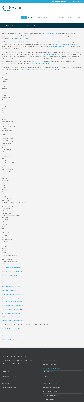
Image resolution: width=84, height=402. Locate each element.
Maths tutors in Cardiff (53, 69)
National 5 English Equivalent (12, 364)
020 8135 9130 (78, 1)
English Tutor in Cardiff (51, 357)
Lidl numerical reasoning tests (11, 290)
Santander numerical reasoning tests (13, 309)
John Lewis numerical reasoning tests (13, 294)
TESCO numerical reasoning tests (12, 317)
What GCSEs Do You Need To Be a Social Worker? (18, 360)
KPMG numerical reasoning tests (12, 302)
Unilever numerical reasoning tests (12, 321)
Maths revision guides (9, 388)
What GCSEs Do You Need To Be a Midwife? (16, 356)
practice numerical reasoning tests (64, 44)
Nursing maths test (8, 339)
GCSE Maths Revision (50, 391)
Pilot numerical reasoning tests (11, 328)
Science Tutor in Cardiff (51, 361)
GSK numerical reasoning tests (11, 286)
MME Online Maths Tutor (51, 384)
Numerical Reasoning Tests (49, 34)
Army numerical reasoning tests (11, 332)
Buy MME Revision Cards (51, 395)
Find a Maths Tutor (50, 399)
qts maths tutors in (42, 63)
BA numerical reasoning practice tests (13, 279)
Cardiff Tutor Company (28, 69)
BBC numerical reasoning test (11, 275)
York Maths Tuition (9, 384)
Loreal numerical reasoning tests (12, 298)
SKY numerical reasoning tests (11, 313)
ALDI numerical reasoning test (11, 268)
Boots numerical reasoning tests (12, 283)
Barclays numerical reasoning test (12, 271)
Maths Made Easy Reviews (52, 388)
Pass (45, 376)
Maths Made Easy (49, 380)
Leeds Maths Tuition (9, 380)
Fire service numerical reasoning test (13, 336)
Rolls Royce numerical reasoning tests (13, 305)
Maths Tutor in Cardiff (50, 365)
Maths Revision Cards (9, 376)
